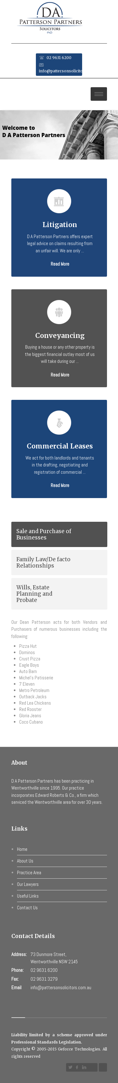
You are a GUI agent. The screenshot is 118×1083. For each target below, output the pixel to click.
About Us (25, 861)
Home (22, 849)
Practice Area (29, 872)
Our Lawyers (28, 884)
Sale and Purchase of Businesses (43, 534)
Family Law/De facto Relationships (43, 562)
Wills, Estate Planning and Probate (34, 594)
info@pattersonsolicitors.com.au (70, 71)
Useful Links (28, 896)
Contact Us (27, 908)
